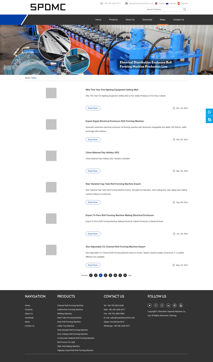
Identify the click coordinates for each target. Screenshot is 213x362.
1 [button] (103, 69)
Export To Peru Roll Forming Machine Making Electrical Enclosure (109, 215)
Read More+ (82, 108)
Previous (84, 275)
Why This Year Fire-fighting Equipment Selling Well (101, 90)
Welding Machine (64, 314)
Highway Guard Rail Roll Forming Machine (75, 350)
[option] (106, 50)
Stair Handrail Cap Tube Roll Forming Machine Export (102, 184)
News (162, 19)
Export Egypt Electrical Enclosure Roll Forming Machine (104, 121)
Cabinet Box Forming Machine (70, 309)
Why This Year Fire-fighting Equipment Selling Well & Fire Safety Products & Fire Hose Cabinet (115, 96)
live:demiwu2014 (117, 322)
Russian (173, 3)
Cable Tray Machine (65, 326)
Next (130, 275)
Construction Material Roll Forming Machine (75, 338)
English (162, 3)
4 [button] (110, 69)
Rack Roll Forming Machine (69, 322)
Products (113, 19)
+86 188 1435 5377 (112, 3)
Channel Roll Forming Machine (70, 305)
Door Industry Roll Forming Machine (72, 334)
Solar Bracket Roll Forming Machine (72, 330)
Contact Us (178, 19)
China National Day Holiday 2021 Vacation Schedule (97, 158)
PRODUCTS (66, 296)
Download (147, 19)
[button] (16, 50)
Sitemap (173, 315)
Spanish (184, 3)
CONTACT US (114, 296)
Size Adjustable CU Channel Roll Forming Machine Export (105, 247)
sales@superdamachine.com (141, 3)
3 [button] (107, 69)
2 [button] (105, 69)
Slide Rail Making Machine (68, 346)
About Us (130, 19)
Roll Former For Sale (66, 342)
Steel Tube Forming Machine (69, 318)
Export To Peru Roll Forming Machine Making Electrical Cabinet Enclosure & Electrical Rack (113, 221)
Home (98, 19)
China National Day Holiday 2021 (92, 152)
